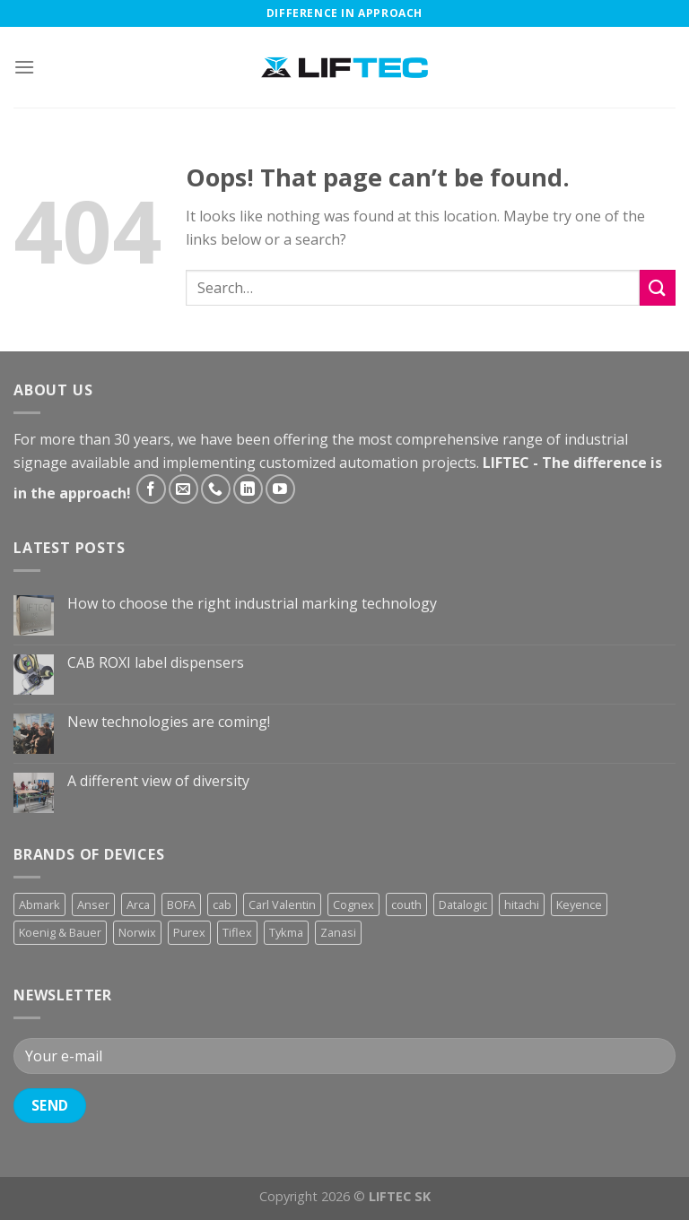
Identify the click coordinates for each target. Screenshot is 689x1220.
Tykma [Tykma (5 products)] (286, 932)
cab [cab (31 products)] (222, 904)
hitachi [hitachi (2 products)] (521, 904)
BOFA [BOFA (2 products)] (181, 904)
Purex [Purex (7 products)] (189, 932)
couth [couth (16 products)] (406, 904)
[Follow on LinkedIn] (248, 489)
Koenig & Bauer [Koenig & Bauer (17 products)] (60, 932)
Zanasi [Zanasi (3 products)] (338, 932)
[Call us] (216, 489)
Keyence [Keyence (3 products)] (579, 904)
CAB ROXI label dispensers (155, 662)
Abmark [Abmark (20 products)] (39, 904)
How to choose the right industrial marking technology (252, 603)
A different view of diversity (158, 781)
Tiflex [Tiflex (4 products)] (237, 932)
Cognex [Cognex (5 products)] (353, 904)
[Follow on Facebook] (151, 489)
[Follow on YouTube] (280, 489)
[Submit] (658, 287)
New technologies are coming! (168, 722)
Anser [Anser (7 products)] (93, 904)
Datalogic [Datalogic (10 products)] (463, 904)
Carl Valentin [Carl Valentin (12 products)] (282, 904)
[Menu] (24, 67)
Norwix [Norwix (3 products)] (137, 932)
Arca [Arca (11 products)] (138, 904)
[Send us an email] (183, 489)
